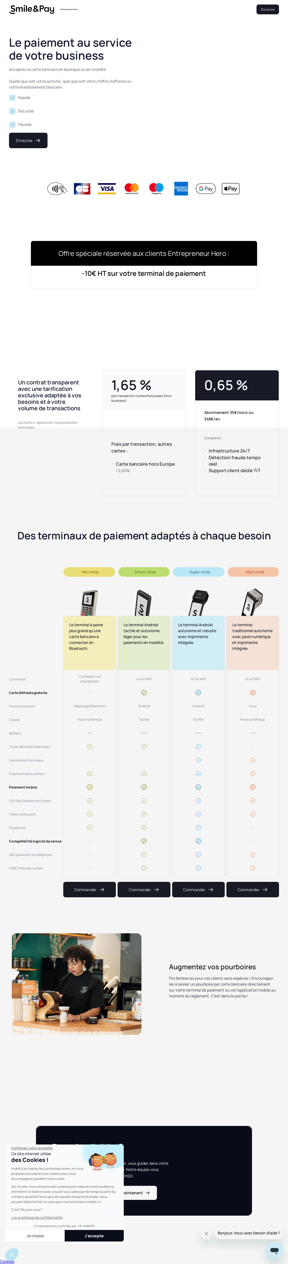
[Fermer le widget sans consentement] (32, 1148)
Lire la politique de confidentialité (37, 1217)
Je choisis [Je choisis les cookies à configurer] (35, 1235)
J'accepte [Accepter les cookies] (94, 1235)
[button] (12, 1254)
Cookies (7, 1261)
